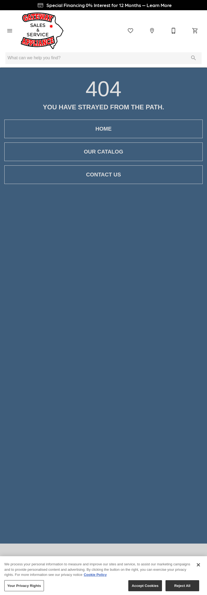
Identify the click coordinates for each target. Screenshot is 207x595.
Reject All (182, 587)
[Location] (152, 30)
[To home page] (42, 30)
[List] (130, 30)
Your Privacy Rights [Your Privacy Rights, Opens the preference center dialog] (24, 587)
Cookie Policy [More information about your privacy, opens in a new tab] (95, 577)
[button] (9, 30)
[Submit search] (193, 58)
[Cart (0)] (195, 30)
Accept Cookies (145, 587)
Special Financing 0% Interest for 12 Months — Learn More (104, 5)
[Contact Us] (173, 30)
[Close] (198, 567)
